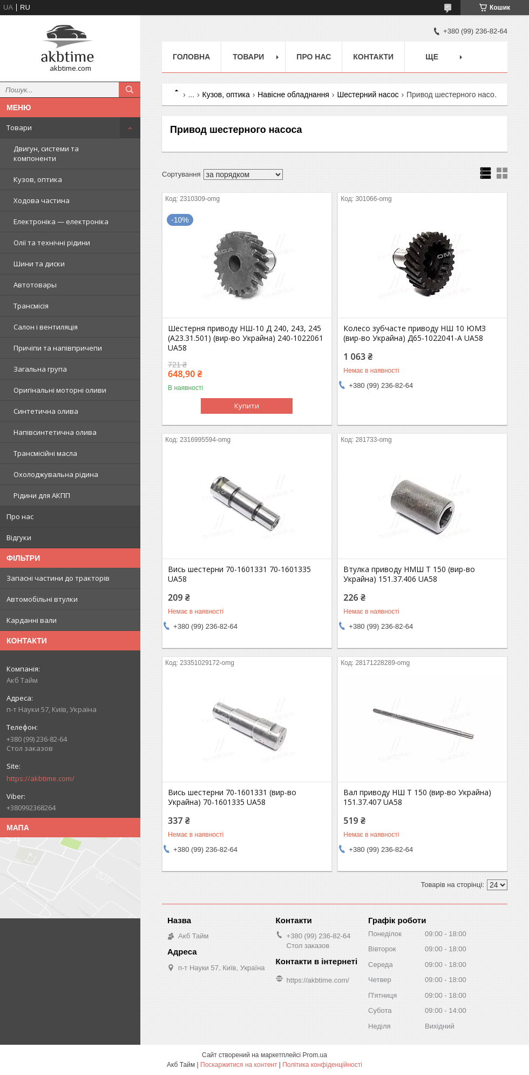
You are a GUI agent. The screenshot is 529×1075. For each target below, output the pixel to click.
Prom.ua (315, 1055)
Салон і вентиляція (45, 327)
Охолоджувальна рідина (55, 474)
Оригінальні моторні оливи (59, 390)
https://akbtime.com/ (40, 778)
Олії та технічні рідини (51, 242)
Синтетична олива (45, 411)
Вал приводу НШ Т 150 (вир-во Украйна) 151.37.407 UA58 (417, 797)
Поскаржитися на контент (238, 1065)
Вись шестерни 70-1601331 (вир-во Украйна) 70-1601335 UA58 (232, 797)
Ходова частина (41, 200)
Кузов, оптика (37, 179)
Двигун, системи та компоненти (46, 153)
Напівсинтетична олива (55, 432)
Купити (246, 406)
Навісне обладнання (293, 94)
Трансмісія (31, 306)
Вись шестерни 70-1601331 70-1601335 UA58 (239, 574)
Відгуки (18, 537)
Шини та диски (39, 263)
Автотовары (35, 285)
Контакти (373, 56)
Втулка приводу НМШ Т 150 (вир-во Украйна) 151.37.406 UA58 (409, 574)
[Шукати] (129, 90)
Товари (19, 127)
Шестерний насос (367, 94)
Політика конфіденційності (322, 1065)
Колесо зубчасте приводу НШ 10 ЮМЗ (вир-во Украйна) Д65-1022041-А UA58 (414, 333)
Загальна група (40, 369)
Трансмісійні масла (45, 453)
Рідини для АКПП (41, 495)
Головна (191, 56)
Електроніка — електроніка (60, 221)
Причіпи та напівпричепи (57, 348)
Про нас (19, 516)
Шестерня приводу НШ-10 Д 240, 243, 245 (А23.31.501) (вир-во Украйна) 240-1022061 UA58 (245, 338)
